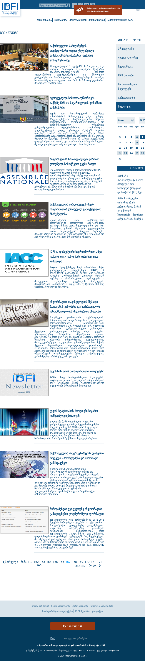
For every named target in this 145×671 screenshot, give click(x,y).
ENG (138, 10)
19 (131, 148)
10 (120, 142)
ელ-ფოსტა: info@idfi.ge (108, 650)
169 (80, 562)
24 (120, 153)
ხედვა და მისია (40, 606)
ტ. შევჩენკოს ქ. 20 (34, 650)
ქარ (128, 10)
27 (137, 153)
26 (131, 153)
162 (36, 562)
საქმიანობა (60, 20)
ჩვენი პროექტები (61, 606)
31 (120, 158)
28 (142, 153)
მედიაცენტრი (97, 20)
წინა (23, 562)
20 (137, 148)
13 (137, 142)
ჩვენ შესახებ (44, 20)
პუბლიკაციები (77, 20)
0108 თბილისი (50, 650)
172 (99, 562)
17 (120, 148)
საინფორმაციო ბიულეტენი (57, 611)
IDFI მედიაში (82, 611)
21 (142, 148)
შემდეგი (80, 565)
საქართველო (65, 650)
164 (48, 562)
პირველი (11, 562)
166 (61, 562)
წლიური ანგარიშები (102, 606)
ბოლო (93, 565)
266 (38, 565)
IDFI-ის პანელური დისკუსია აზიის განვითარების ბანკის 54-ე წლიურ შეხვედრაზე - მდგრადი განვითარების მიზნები (130, 208)
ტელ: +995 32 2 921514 (84, 650)
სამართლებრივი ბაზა (120, 20)
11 (125, 142)
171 (93, 562)
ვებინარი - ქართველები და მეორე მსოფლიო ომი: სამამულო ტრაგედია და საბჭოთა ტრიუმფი (130, 184)
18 (125, 148)
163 (42, 562)
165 (55, 562)
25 (125, 153)
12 (131, 142)
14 (142, 142)
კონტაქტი (97, 611)
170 (86, 562)
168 (74, 562)
